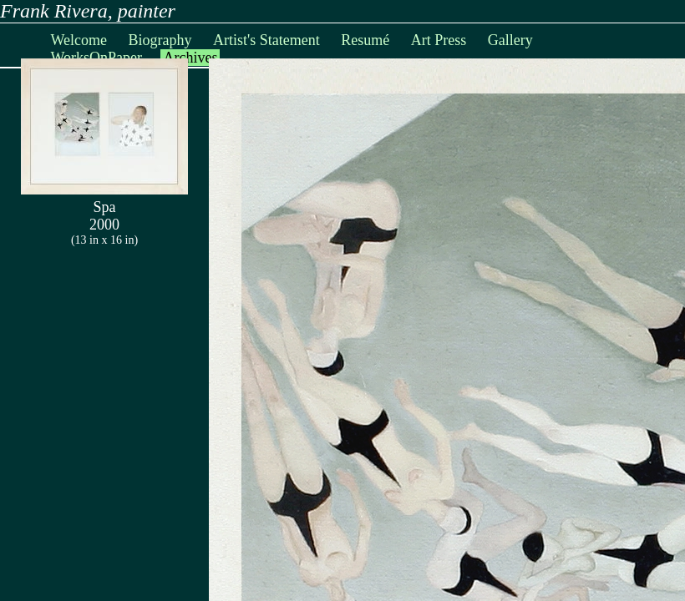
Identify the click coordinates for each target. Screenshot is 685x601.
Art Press (439, 40)
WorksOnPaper (96, 57)
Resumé (365, 40)
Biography (159, 40)
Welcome (78, 40)
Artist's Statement (266, 40)
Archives (190, 57)
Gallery (510, 40)
